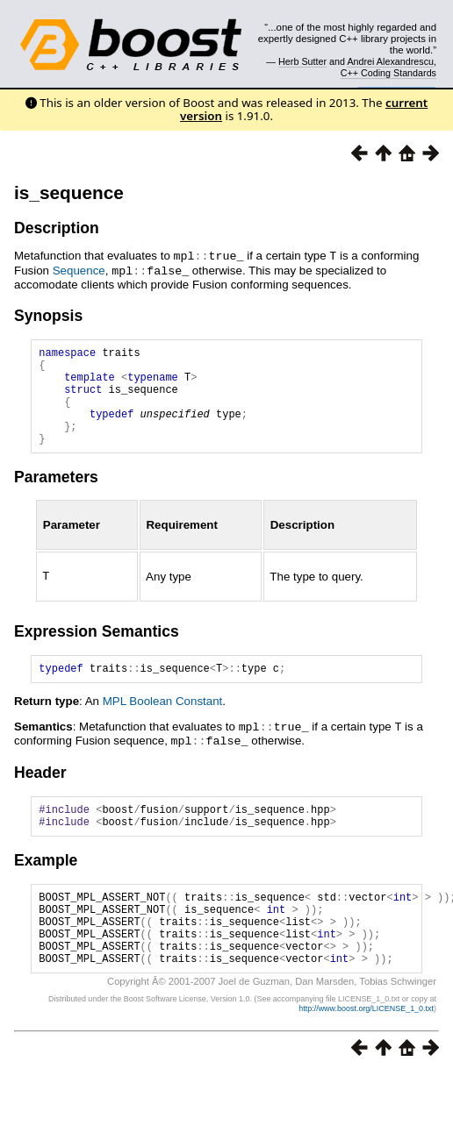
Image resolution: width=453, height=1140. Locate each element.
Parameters (56, 496)
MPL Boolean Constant (163, 722)
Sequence (79, 269)
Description (56, 228)
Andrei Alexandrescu (390, 61)
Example (45, 885)
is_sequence (69, 192)
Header (40, 792)
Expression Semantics (96, 650)
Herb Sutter (302, 61)
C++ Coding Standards (388, 73)
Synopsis (48, 314)
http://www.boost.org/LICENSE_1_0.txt (366, 1048)
